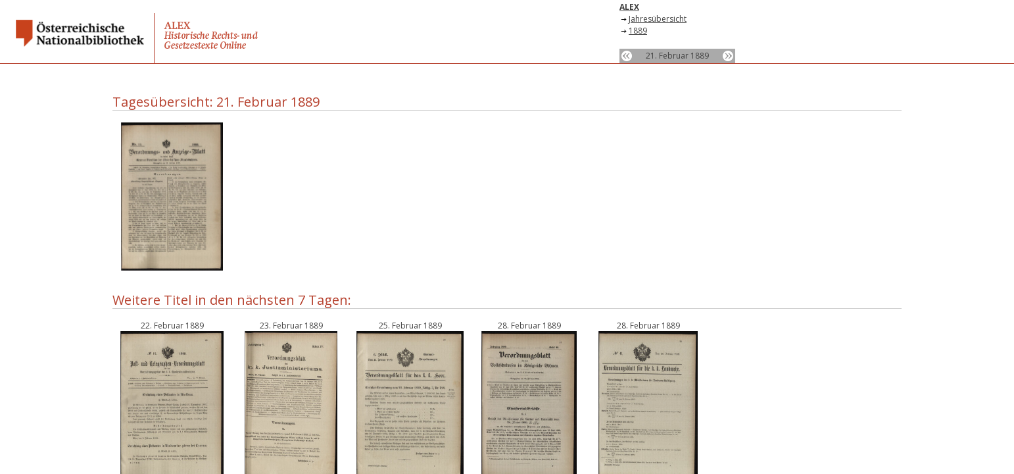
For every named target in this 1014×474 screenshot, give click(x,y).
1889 (638, 30)
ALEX (629, 7)
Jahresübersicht (658, 18)
